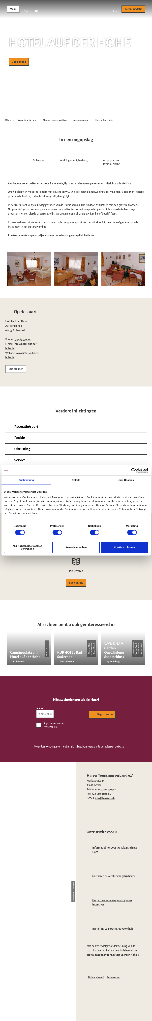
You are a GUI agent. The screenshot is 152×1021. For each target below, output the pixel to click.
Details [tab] (76, 480)
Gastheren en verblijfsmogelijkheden (113, 876)
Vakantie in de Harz (27, 120)
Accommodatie (80, 120)
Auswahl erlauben (76, 547)
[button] (115, 9)
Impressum (113, 977)
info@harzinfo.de (105, 798)
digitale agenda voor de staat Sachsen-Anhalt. (113, 954)
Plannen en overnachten (55, 120)
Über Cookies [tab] (126, 480)
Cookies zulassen (124, 547)
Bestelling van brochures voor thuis (112, 928)
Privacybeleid (96, 977)
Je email (40, 708)
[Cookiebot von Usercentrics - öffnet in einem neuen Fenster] (133, 470)
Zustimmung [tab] (26, 480)
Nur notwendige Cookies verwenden (27, 547)
